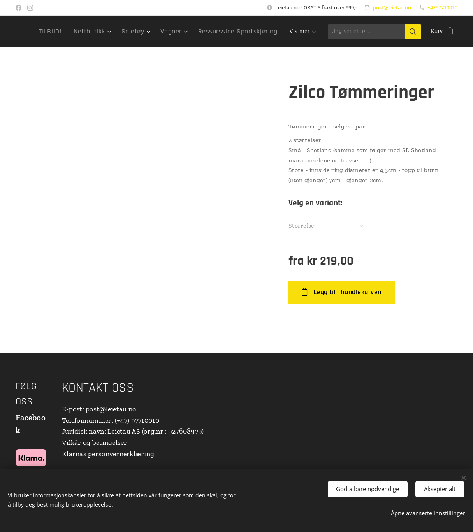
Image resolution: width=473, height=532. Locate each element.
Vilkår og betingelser (94, 442)
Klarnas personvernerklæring (108, 453)
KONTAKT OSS (98, 388)
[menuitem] (69, 31)
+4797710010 (442, 7)
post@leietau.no (392, 7)
